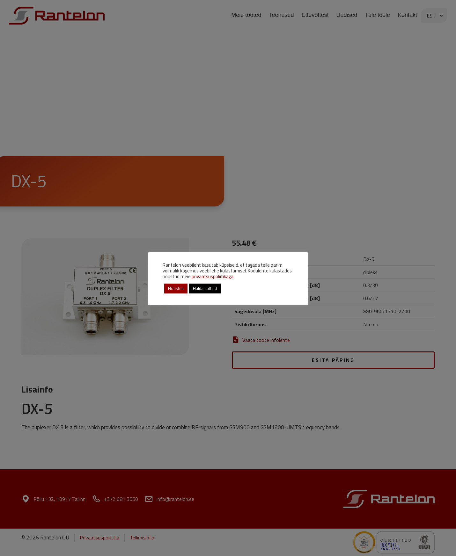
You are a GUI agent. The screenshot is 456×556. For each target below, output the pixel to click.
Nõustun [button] (176, 288)
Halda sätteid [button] (205, 288)
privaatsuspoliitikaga (212, 276)
